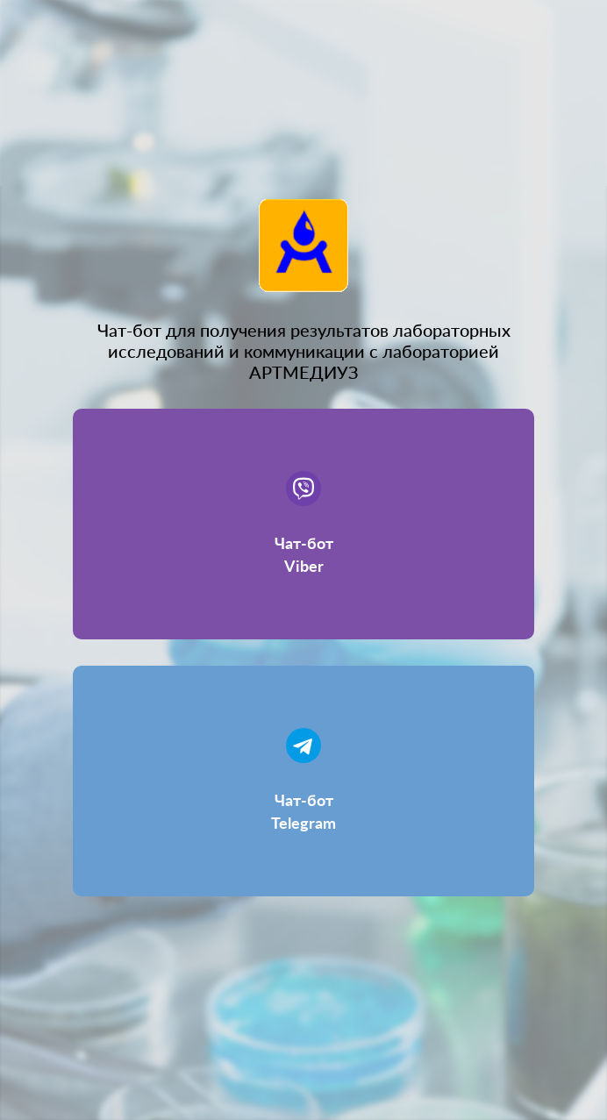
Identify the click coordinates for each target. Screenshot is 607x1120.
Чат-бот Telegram (303, 810)
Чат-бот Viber (304, 553)
